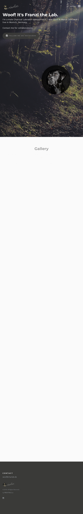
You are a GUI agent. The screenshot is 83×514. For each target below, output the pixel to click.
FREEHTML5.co (8, 493)
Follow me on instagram (21, 36)
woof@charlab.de (10, 477)
